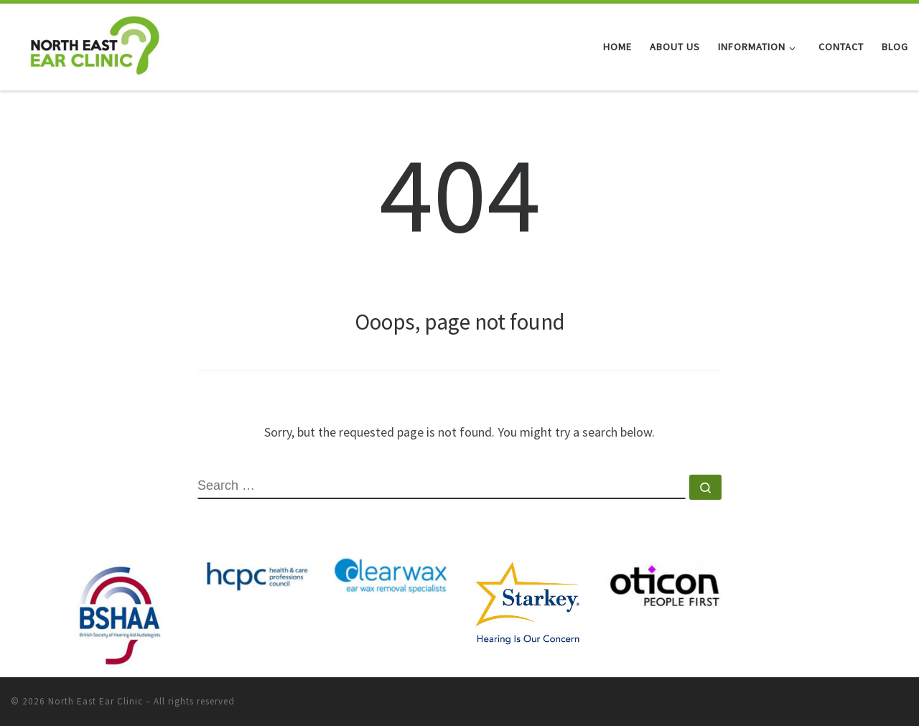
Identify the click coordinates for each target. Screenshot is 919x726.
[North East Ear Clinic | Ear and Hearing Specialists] (94, 44)
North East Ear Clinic (95, 701)
